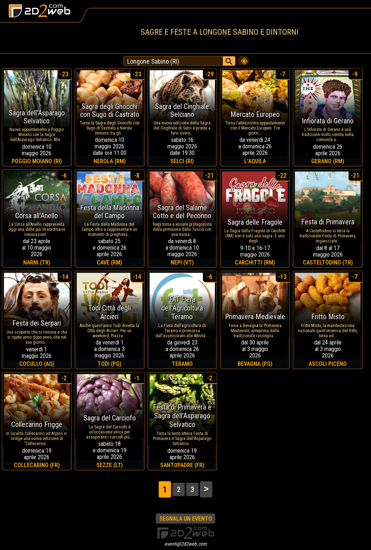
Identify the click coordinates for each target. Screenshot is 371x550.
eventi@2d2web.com (185, 544)
